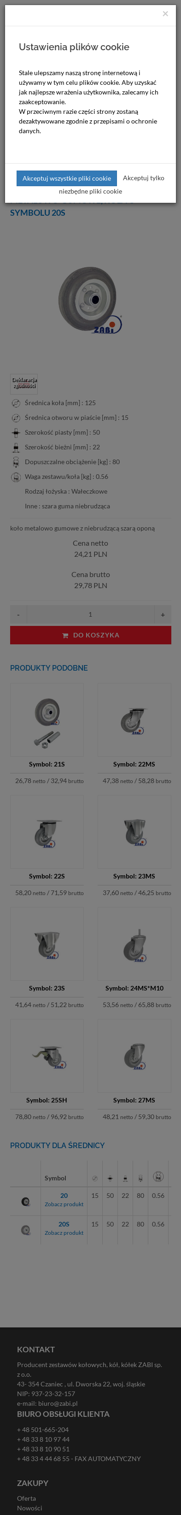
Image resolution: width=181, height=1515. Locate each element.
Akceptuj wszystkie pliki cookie (67, 178)
